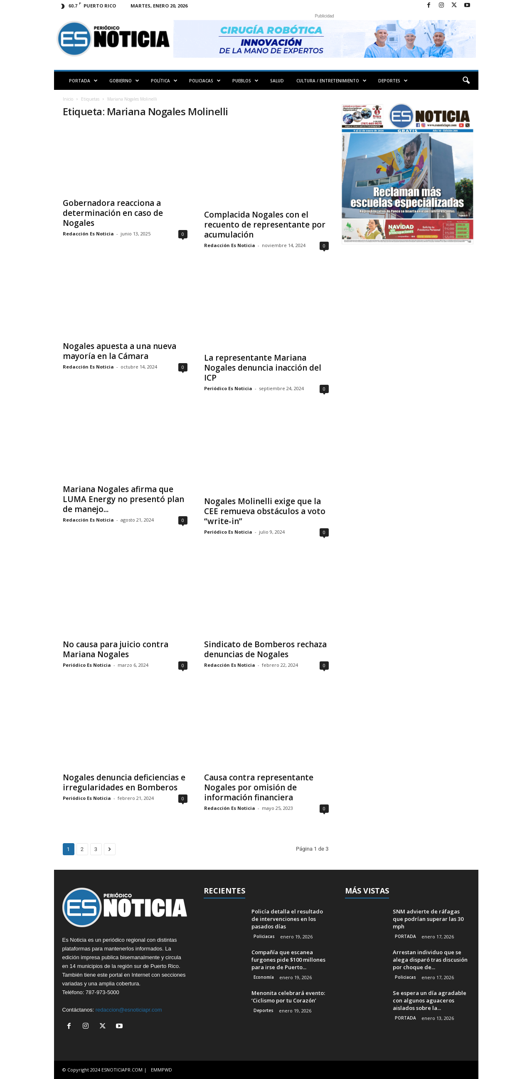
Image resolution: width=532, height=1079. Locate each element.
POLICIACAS (205, 81)
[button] (466, 81)
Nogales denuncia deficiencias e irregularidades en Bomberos (124, 782)
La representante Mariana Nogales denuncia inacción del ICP (262, 367)
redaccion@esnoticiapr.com (129, 1010)
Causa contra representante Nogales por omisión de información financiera (258, 787)
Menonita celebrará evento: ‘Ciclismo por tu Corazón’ (288, 996)
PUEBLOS (245, 81)
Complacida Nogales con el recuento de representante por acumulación (264, 224)
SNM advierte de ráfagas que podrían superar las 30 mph (428, 919)
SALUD (277, 81)
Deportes (263, 1010)
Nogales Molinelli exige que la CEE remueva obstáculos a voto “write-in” (264, 511)
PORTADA (83, 81)
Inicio (68, 99)
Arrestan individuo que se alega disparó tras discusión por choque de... (430, 959)
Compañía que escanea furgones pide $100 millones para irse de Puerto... (288, 959)
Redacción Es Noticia (88, 233)
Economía (264, 977)
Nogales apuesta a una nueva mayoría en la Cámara (119, 351)
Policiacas (264, 936)
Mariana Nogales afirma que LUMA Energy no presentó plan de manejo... (123, 499)
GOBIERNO (124, 81)
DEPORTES (393, 81)
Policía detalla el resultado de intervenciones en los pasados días (287, 919)
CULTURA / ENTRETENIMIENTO (331, 81)
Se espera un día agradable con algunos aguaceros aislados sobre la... (429, 1000)
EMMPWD (161, 1070)
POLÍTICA (164, 81)
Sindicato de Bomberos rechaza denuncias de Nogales (265, 649)
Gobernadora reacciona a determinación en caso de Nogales (113, 213)
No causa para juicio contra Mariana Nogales (115, 649)
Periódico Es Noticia (228, 388)
